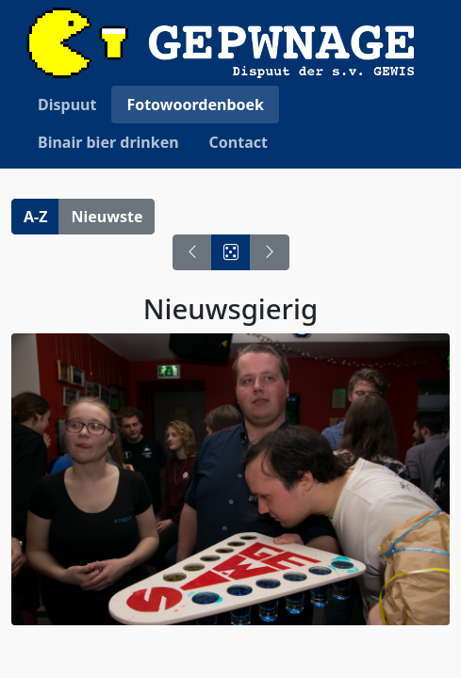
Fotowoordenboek (195, 104)
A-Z (35, 216)
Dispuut (67, 104)
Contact (238, 142)
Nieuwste (106, 216)
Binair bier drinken (108, 142)
